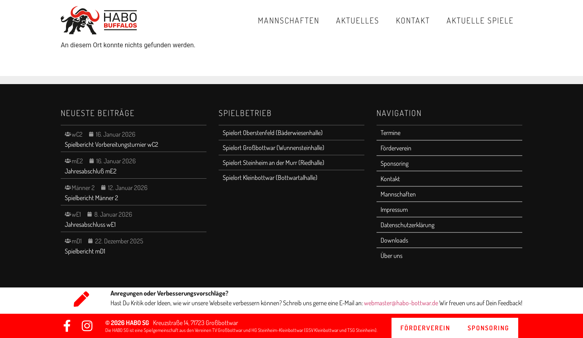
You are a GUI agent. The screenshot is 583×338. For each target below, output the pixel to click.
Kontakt (413, 20)
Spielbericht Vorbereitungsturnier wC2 (111, 144)
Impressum (394, 209)
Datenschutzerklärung (407, 225)
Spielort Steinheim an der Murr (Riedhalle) (273, 162)
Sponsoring (395, 163)
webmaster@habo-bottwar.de (401, 303)
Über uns (391, 255)
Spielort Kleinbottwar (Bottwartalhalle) (270, 177)
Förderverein (396, 148)
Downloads (394, 240)
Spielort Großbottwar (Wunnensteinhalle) (273, 148)
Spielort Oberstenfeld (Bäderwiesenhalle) (273, 133)
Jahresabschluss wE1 (90, 224)
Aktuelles (357, 20)
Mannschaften (288, 20)
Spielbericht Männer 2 (91, 198)
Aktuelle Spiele (480, 20)
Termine (390, 133)
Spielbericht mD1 (85, 251)
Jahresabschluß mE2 (91, 171)
